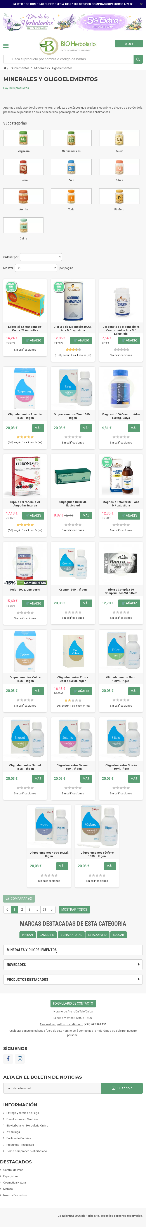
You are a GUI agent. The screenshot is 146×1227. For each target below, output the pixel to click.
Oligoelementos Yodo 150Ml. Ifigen (49, 854)
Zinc (71, 180)
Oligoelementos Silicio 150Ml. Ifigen (121, 767)
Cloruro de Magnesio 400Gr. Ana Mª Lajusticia (73, 328)
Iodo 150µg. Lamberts (25, 589)
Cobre (23, 238)
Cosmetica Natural (14, 1182)
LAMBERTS (47, 934)
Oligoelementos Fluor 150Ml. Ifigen (121, 679)
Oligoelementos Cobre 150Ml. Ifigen (25, 679)
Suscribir (122, 1088)
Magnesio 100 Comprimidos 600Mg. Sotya (121, 416)
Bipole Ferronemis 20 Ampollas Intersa (25, 503)
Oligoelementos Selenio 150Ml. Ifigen (72, 767)
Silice (119, 180)
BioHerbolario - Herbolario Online (27, 1125)
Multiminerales (71, 151)
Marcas (8, 1189)
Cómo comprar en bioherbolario (27, 1151)
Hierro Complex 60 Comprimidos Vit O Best (121, 591)
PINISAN (27, 934)
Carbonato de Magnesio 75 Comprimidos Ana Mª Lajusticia (121, 330)
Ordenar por (10, 257)
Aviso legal (14, 1131)
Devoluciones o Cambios (22, 1119)
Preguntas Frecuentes (20, 1144)
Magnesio (23, 151)
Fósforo (119, 209)
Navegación (6, 46)
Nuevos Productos (15, 1195)
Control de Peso (13, 1170)
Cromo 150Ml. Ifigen (73, 589)
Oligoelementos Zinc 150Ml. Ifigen (73, 416)
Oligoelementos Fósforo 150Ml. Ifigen (97, 854)
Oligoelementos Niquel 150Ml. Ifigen (25, 767)
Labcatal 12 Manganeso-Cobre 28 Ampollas (25, 328)
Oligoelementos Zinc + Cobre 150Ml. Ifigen (73, 679)
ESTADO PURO (97, 934)
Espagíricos (10, 1176)
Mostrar (8, 268)
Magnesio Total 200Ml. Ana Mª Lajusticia (121, 503)
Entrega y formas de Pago (23, 1112)
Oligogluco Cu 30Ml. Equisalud (73, 503)
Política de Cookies (19, 1138)
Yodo (71, 209)
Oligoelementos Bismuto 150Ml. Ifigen (25, 416)
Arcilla (23, 209)
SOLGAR (118, 934)
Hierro (23, 180)
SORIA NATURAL (71, 934)
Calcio (119, 151)
